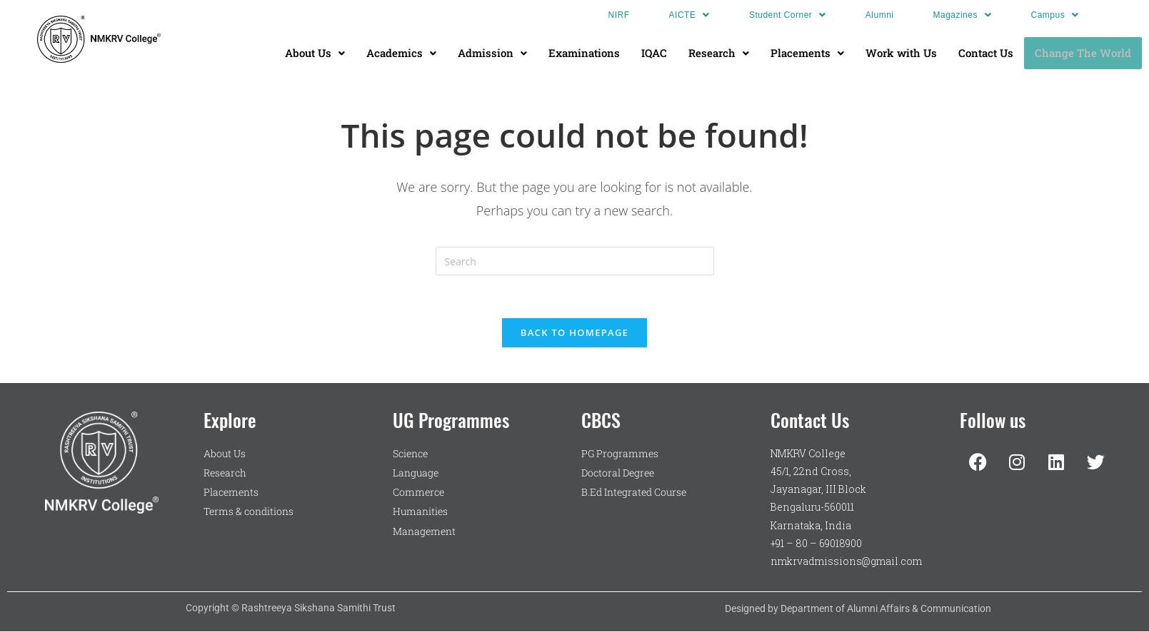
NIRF (619, 15)
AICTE (689, 15)
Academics (401, 53)
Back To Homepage (574, 332)
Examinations (584, 53)
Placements (807, 53)
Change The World (1083, 53)
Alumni (879, 15)
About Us (315, 53)
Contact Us (985, 53)
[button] (689, 15)
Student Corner (787, 15)
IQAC (654, 53)
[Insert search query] (575, 261)
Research (718, 53)
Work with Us (901, 53)
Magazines (962, 15)
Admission (492, 53)
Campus (1055, 15)
